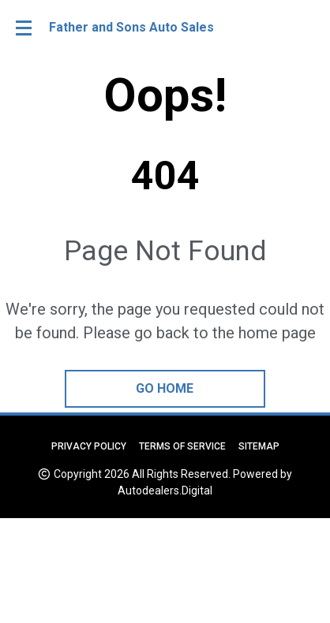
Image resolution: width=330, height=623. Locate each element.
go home (164, 388)
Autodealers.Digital (165, 490)
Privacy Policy (88, 446)
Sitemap (258, 446)
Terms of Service (182, 446)
